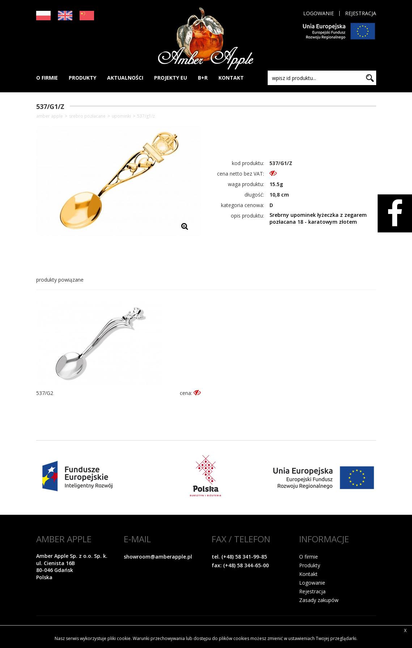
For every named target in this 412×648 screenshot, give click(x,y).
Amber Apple (49, 116)
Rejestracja (360, 13)
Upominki (121, 116)
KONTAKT (231, 77)
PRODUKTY (82, 77)
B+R (203, 77)
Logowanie (318, 13)
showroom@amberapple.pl (158, 556)
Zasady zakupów (319, 600)
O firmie (308, 556)
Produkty (309, 565)
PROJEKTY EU (170, 77)
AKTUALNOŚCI (125, 77)
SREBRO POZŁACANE (87, 116)
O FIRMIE (47, 77)
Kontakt (308, 574)
